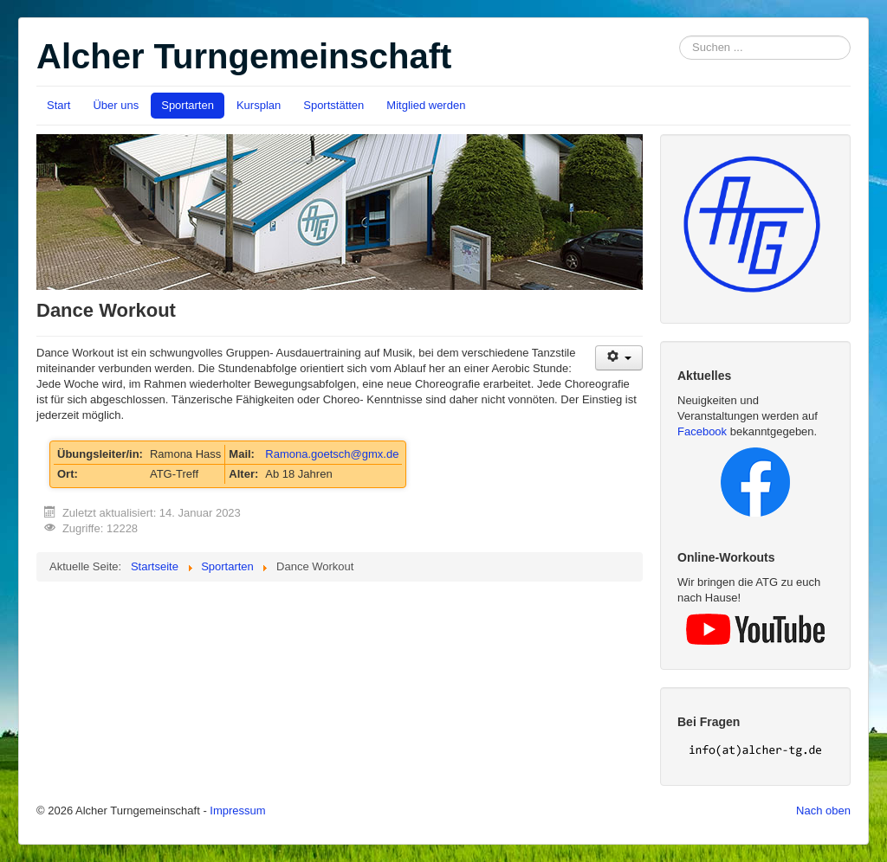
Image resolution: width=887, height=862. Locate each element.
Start (58, 105)
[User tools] (619, 357)
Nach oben (823, 810)
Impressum (237, 810)
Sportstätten (333, 105)
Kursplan (258, 105)
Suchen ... (679, 35)
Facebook (702, 431)
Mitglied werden (425, 105)
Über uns (116, 105)
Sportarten (187, 105)
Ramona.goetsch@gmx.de (331, 453)
